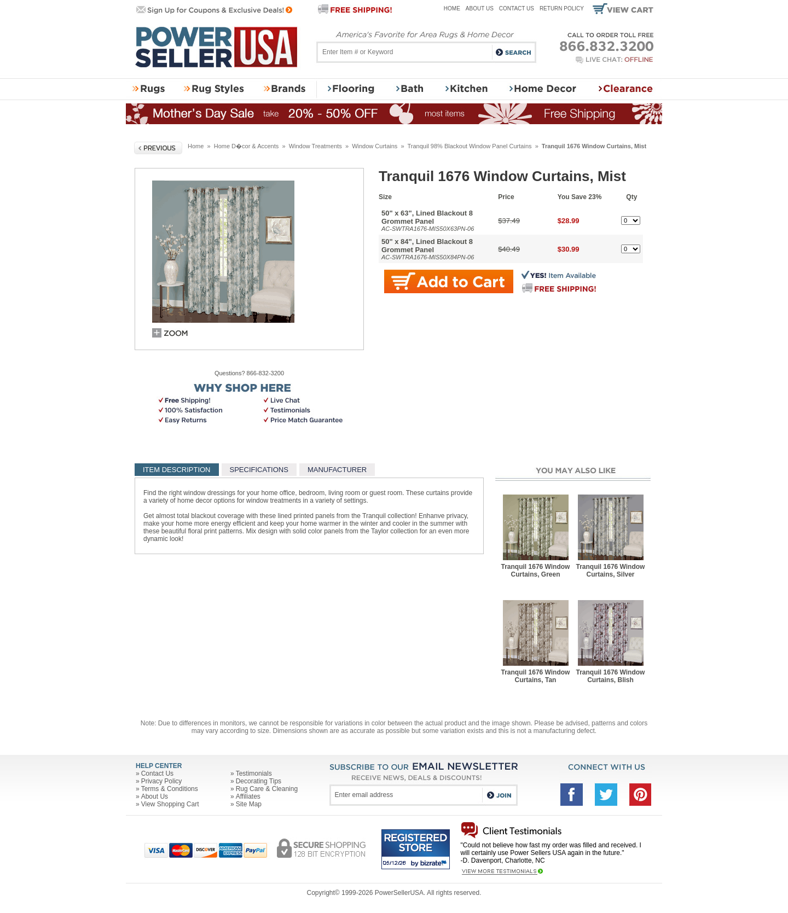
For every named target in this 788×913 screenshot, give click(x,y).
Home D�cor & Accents (246, 146)
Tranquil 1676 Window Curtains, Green (535, 570)
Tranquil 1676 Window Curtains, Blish (610, 676)
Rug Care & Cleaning (267, 789)
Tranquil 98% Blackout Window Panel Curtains (469, 146)
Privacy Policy (161, 781)
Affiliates (248, 796)
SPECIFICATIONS (259, 470)
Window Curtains (374, 146)
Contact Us (516, 8)
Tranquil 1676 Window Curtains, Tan (535, 676)
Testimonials (254, 773)
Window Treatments (315, 146)
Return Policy (562, 8)
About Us (480, 8)
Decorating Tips (258, 781)
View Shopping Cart (170, 804)
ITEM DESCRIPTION (177, 470)
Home (452, 8)
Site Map (249, 804)
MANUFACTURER (337, 470)
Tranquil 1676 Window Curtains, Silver (610, 570)
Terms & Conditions (169, 789)
